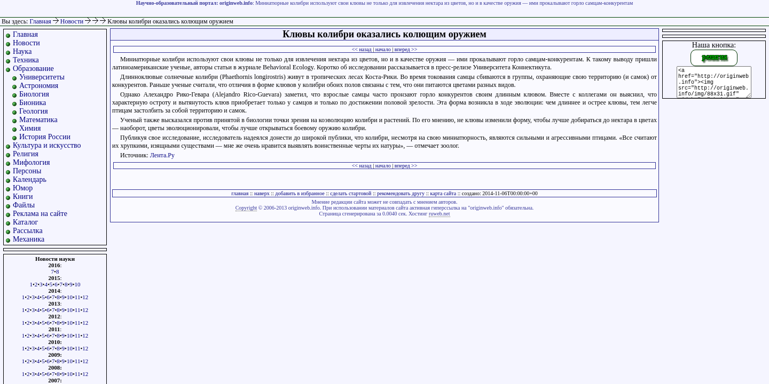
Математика (38, 120)
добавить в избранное (299, 193)
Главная (40, 21)
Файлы (24, 205)
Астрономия (38, 86)
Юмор (23, 188)
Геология (33, 111)
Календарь (29, 179)
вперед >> (406, 49)
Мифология (31, 162)
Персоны (27, 171)
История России (44, 137)
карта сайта (443, 193)
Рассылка (28, 231)
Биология (34, 94)
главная (239, 193)
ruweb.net (439, 214)
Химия (30, 128)
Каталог (25, 222)
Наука (22, 51)
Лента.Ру (162, 155)
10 (78, 284)
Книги (23, 197)
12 (85, 297)
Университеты (42, 77)
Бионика (32, 103)
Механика (28, 239)
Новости (72, 21)
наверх (262, 193)
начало (383, 49)
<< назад (362, 49)
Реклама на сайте (40, 214)
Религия (25, 154)
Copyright (246, 208)
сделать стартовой (350, 193)
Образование (33, 69)
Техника (26, 60)
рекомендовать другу (401, 193)
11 (78, 297)
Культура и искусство (47, 145)
